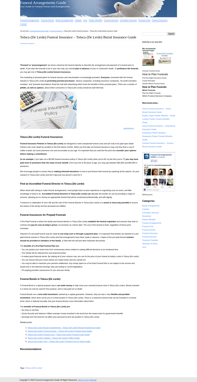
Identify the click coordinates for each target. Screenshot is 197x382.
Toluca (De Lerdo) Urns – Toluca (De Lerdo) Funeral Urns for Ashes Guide (59, 341)
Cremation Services (128, 20)
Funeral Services (111, 20)
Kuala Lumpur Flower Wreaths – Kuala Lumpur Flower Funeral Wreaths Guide (158, 119)
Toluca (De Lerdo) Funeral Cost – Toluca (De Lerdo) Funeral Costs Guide (59, 334)
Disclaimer (146, 216)
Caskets (78, 20)
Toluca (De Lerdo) (34, 368)
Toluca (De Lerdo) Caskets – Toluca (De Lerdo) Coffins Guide (54, 338)
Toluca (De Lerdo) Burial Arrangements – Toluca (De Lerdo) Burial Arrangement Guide (64, 328)
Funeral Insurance (160, 20)
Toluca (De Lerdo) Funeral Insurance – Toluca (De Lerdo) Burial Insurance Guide (78, 37)
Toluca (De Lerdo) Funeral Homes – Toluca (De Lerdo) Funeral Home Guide (60, 331)
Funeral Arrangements (29, 20)
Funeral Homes (47, 20)
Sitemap (92, 380)
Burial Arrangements (64, 20)
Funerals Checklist (150, 240)
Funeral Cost (147, 226)
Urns (85, 20)
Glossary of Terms (150, 244)
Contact (23, 24)
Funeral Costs (144, 20)
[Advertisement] (74, 54)
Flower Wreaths (95, 20)
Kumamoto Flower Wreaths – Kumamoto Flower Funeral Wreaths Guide (157, 136)
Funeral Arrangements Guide (43, 2)
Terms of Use (83, 380)
